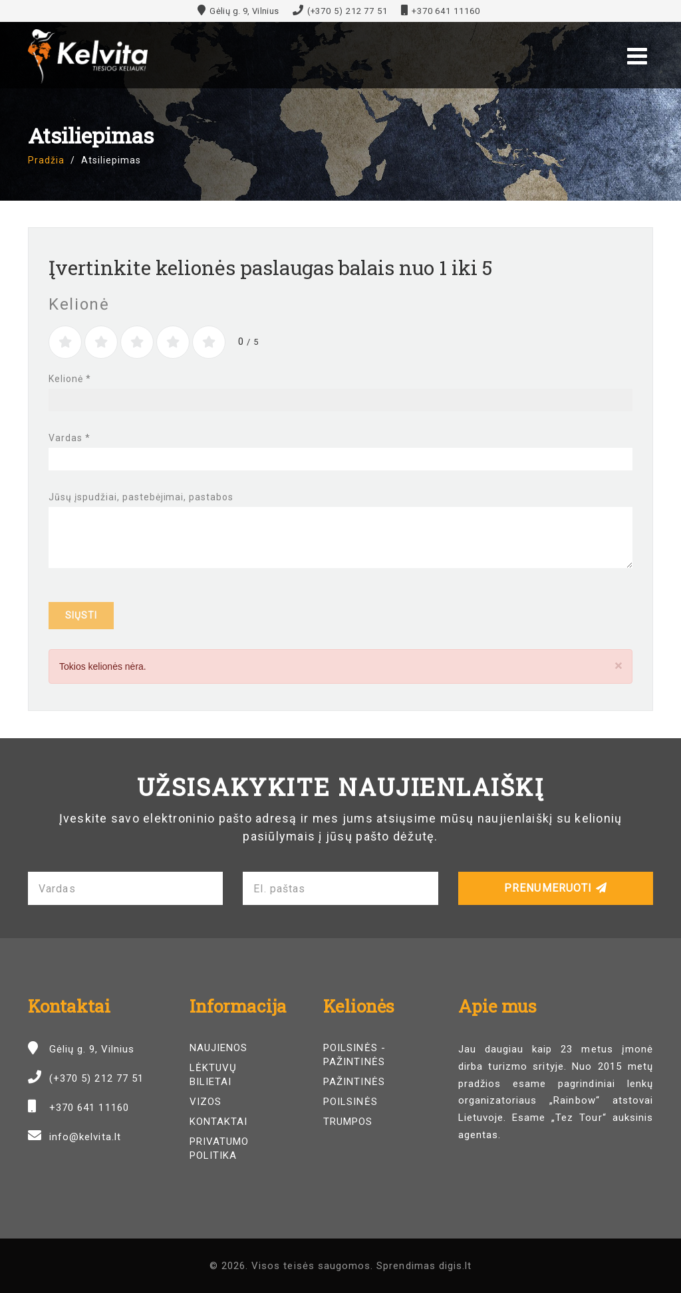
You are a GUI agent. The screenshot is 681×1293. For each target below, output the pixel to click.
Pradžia (46, 160)
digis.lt (455, 1266)
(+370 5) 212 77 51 (347, 11)
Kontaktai (218, 1122)
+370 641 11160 (446, 11)
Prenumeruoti (555, 888)
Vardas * (69, 438)
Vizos (205, 1102)
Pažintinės (354, 1082)
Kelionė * (70, 378)
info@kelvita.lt (85, 1137)
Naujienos (218, 1048)
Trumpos (347, 1122)
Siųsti (81, 615)
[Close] (618, 665)
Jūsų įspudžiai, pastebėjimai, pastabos (141, 497)
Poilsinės (350, 1102)
